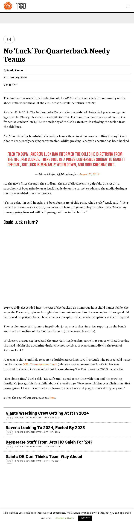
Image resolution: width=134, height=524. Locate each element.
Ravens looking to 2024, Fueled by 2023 (45, 427)
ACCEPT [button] (85, 518)
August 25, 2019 (89, 174)
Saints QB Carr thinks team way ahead (44, 456)
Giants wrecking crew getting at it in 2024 (47, 413)
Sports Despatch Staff (28, 417)
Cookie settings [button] (65, 518)
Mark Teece (15, 70)
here (52, 397)
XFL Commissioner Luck (40, 364)
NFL (9, 39)
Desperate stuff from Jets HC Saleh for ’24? (49, 442)
